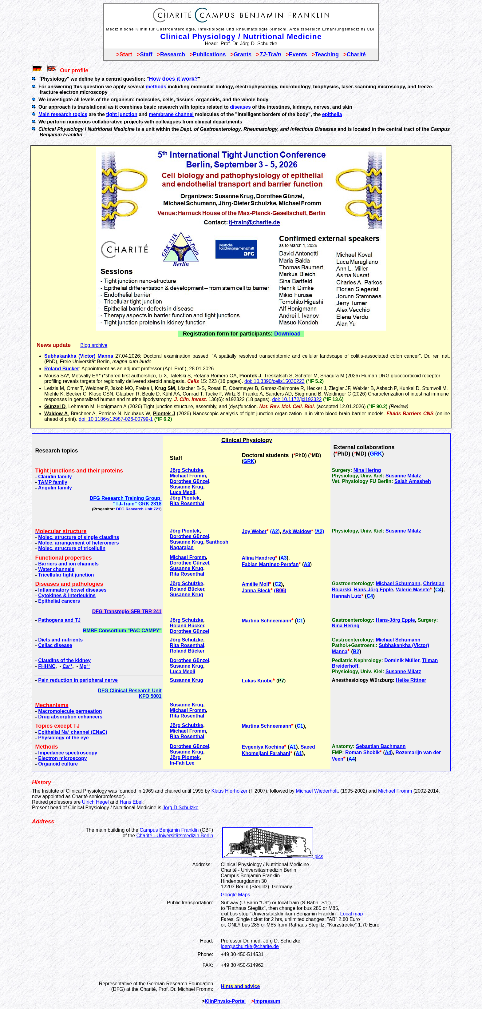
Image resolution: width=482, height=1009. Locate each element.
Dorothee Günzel (189, 481)
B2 (356, 651)
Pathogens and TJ (59, 620)
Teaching (327, 54)
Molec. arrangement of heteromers (78, 542)
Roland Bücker (61, 368)
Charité (356, 54)
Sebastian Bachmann (381, 746)
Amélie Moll (255, 584)
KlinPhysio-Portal (225, 1001)
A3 (283, 558)
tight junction (121, 114)
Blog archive (93, 345)
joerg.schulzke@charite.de (250, 946)
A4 (388, 752)
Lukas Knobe (257, 680)
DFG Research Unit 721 (138, 509)
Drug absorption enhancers (70, 716)
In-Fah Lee (182, 763)
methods (156, 86)
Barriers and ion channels (68, 563)
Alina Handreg (258, 558)
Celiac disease (55, 645)
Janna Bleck (256, 590)
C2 (278, 584)
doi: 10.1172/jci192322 (297, 399)
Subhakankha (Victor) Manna (78, 356)
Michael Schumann (398, 583)
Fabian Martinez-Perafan (270, 564)
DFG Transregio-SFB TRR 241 (127, 611)
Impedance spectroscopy (67, 752)
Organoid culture (58, 763)
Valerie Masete (413, 589)
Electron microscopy (62, 758)
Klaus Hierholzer (229, 791)
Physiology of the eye (63, 737)
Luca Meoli (183, 492)
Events (298, 54)
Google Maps (235, 894)
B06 (280, 590)
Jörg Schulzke (186, 470)
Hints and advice (240, 986)
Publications (209, 54)
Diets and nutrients (60, 639)
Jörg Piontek (185, 497)
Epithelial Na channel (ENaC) (72, 732)
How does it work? (173, 79)
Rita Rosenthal (187, 503)
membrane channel (171, 114)
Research (172, 54)
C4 (438, 589)
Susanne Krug (186, 486)
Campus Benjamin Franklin (169, 830)
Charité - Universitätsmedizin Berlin (174, 835)
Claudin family (55, 476)
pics (272, 856)
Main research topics (62, 114)
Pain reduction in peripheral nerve (78, 680)
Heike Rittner (411, 680)
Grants (242, 54)
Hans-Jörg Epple (373, 589)
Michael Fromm (188, 475)
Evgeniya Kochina (263, 747)
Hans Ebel (131, 802)
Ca (67, 666)
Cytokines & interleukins (67, 595)
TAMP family (52, 482)
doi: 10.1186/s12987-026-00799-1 (116, 419)
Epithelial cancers (59, 601)
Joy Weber (254, 531)
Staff (146, 54)
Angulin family (55, 487)
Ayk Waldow (296, 531)
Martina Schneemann (266, 620)
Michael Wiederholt (317, 791)
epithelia (332, 114)
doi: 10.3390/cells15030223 (274, 381)
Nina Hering (367, 470)
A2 (275, 531)
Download (287, 334)
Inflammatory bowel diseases (72, 590)
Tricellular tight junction (66, 574)
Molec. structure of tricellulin (71, 548)
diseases (240, 107)
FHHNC (46, 666)
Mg (84, 666)
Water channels (56, 569)
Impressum (267, 1001)
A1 (293, 747)
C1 (300, 620)
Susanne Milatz (403, 475)
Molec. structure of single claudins (78, 537)
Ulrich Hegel (95, 802)
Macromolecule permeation (70, 711)
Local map (351, 913)
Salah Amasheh (412, 481)
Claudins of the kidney (64, 660)
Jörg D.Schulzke (181, 807)
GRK (376, 454)
